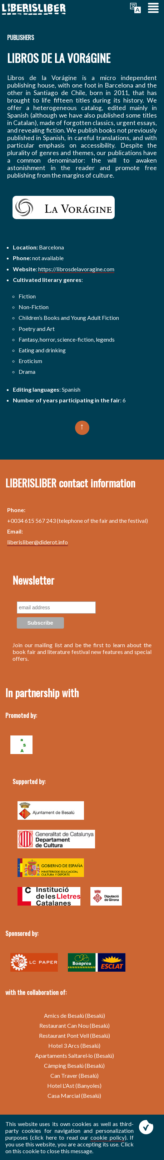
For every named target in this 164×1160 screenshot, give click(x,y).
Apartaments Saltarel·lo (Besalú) (74, 1055)
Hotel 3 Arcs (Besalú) (74, 1045)
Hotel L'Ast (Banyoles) (74, 1085)
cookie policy (107, 1137)
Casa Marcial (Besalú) (74, 1095)
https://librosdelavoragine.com (76, 269)
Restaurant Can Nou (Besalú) (74, 1025)
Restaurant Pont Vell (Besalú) (74, 1035)
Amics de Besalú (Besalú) (74, 1015)
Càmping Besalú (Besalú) (74, 1065)
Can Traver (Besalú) (74, 1075)
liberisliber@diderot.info (37, 542)
